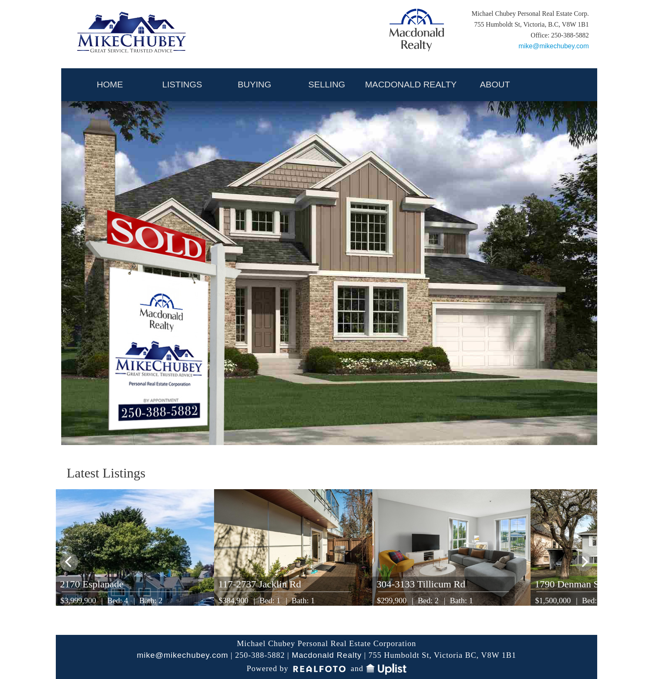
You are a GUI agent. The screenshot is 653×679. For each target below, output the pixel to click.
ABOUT (495, 84)
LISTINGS (182, 84)
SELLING (326, 84)
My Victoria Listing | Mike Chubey (132, 34)
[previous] (69, 562)
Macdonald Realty (326, 655)
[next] (584, 562)
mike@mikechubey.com (553, 46)
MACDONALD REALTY (410, 84)
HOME (110, 84)
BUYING (255, 84)
